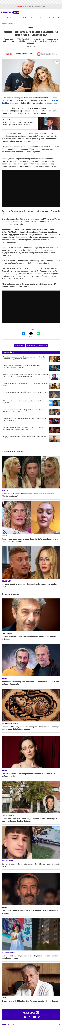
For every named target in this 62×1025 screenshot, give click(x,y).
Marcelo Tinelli (19, 345)
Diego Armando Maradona (13, 18)
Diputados (25, 18)
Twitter (31, 335)
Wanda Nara (52, 18)
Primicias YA (5, 23)
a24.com (42, 6)
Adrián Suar (34, 18)
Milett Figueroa (31, 345)
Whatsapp (38, 335)
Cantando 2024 (27, 222)
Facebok (24, 335)
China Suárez (43, 18)
